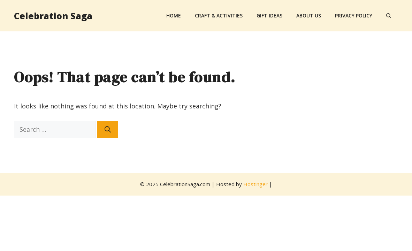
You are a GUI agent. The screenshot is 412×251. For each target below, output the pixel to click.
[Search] (107, 129)
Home (173, 15)
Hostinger (255, 184)
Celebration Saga (53, 16)
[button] (388, 15)
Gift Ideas (269, 15)
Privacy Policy (353, 15)
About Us (308, 15)
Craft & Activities (219, 15)
